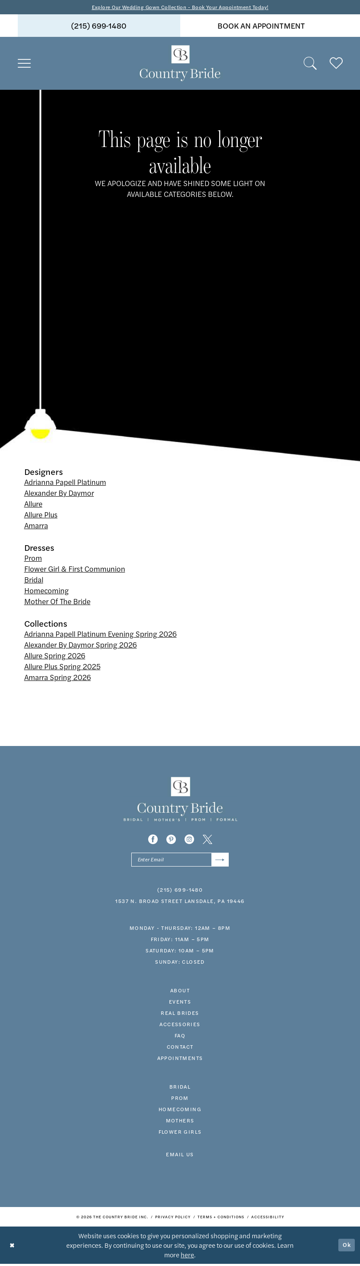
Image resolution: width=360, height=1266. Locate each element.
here (187, 1256)
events (180, 1003)
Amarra (36, 526)
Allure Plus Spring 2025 (62, 667)
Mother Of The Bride (57, 602)
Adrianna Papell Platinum (65, 483)
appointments (180, 1059)
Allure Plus (41, 515)
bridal (180, 1088)
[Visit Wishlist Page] (336, 64)
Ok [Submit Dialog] (346, 1247)
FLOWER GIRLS (180, 1133)
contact (180, 1048)
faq (180, 1037)
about (180, 992)
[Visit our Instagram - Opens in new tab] (189, 839)
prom (180, 1099)
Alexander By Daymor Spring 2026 (80, 645)
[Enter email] (180, 860)
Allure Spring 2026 (54, 656)
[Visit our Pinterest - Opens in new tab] (171, 839)
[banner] (180, 64)
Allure (33, 504)
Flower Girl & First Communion (74, 569)
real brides (180, 1014)
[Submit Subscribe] (219, 860)
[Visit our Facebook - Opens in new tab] (153, 839)
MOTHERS (180, 1122)
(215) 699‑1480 (180, 891)
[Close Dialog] (12, 1247)
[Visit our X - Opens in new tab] (207, 839)
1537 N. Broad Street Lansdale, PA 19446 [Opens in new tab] (179, 902)
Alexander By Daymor (59, 493)
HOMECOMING (180, 1111)
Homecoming (46, 591)
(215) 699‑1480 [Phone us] (99, 26)
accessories (179, 1026)
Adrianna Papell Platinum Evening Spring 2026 (100, 634)
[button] (24, 64)
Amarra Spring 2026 (57, 678)
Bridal (33, 580)
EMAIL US (180, 1156)
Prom (33, 558)
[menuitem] (99, 26)
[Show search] (310, 64)
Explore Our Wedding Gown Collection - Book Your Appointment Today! (180, 7)
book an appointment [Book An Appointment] (261, 26)
